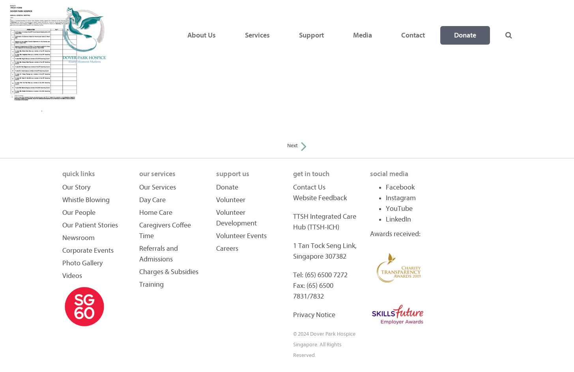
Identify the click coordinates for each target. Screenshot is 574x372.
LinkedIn (398, 219)
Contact (413, 35)
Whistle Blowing (86, 200)
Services (257, 35)
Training (151, 284)
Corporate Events (88, 250)
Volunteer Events (241, 236)
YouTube (399, 209)
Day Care (152, 200)
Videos (72, 276)
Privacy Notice (314, 315)
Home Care (155, 213)
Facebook (400, 187)
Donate (465, 35)
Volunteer (230, 200)
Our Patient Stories (90, 225)
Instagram (401, 198)
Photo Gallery (82, 263)
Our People (78, 213)
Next (297, 145)
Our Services (157, 187)
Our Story (76, 187)
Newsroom (78, 238)
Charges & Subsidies (168, 272)
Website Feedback (320, 198)
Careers (227, 248)
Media (362, 35)
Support (311, 35)
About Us (201, 35)
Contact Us (309, 187)
